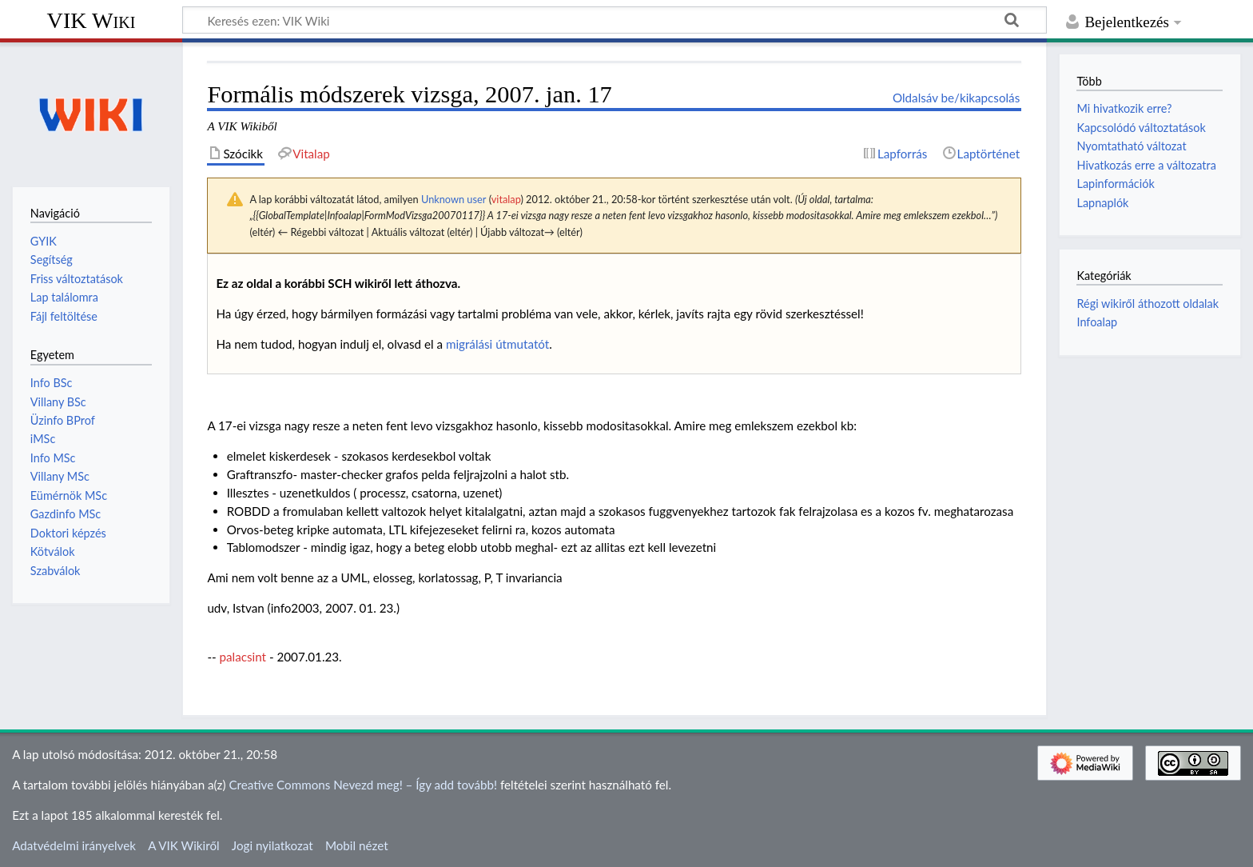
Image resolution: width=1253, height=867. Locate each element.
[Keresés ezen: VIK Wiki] (614, 20)
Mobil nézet (356, 845)
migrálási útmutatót (497, 344)
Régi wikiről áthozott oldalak (1147, 303)
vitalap (506, 199)
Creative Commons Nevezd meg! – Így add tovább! (363, 784)
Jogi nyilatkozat (272, 845)
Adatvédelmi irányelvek (74, 845)
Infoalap (1096, 322)
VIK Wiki (91, 20)
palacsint (243, 656)
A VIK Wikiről (183, 845)
